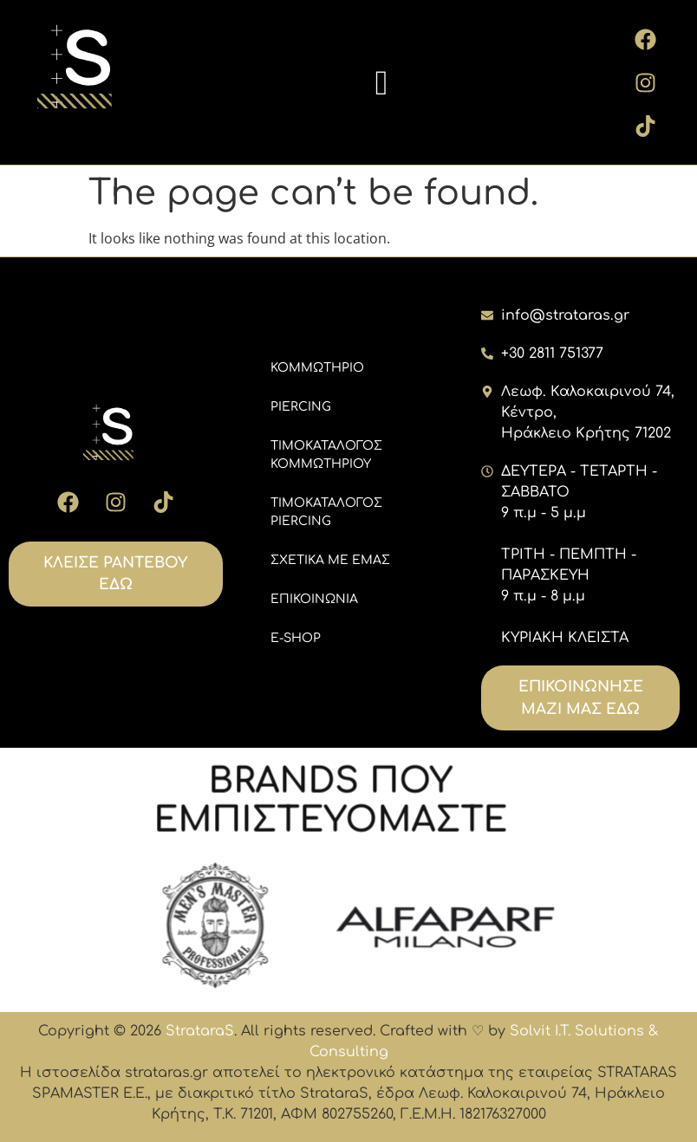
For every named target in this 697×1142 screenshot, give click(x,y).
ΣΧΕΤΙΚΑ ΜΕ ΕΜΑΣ (330, 560)
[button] (383, 82)
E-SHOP (295, 638)
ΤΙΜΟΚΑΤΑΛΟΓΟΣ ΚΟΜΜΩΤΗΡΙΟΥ (326, 454)
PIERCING (300, 406)
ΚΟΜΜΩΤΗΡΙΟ (317, 367)
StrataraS (200, 1031)
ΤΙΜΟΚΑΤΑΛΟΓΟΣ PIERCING (326, 512)
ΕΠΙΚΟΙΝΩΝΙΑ (314, 599)
